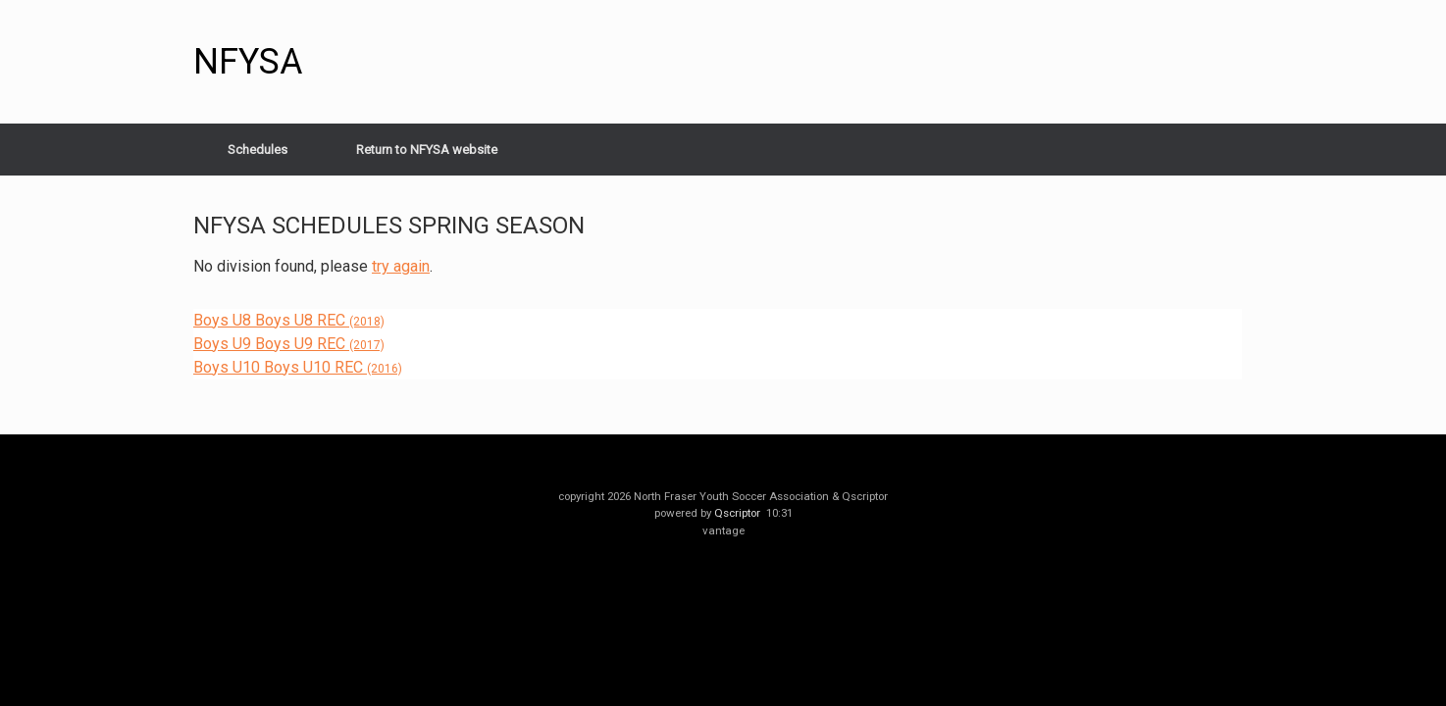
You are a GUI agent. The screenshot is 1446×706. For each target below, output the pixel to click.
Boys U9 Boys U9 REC (289, 343)
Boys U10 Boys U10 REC (297, 367)
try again (401, 266)
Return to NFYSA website (426, 149)
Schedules (257, 149)
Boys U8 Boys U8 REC (289, 320)
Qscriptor (737, 513)
